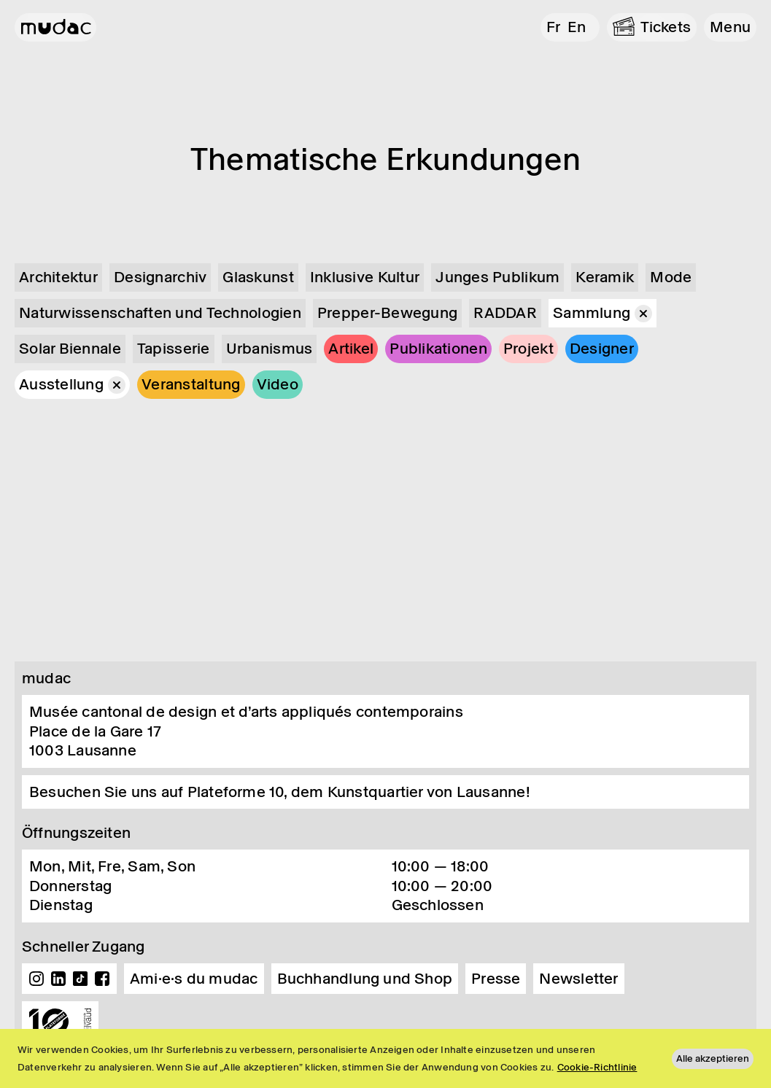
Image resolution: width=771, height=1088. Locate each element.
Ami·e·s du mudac (194, 978)
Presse (495, 978)
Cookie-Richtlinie (597, 1067)
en (576, 27)
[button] (730, 27)
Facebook (102, 978)
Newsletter (578, 978)
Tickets (665, 27)
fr (553, 27)
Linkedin (58, 978)
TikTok (80, 978)
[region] (385, 1058)
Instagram (36, 978)
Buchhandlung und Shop (365, 978)
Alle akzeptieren (712, 1058)
